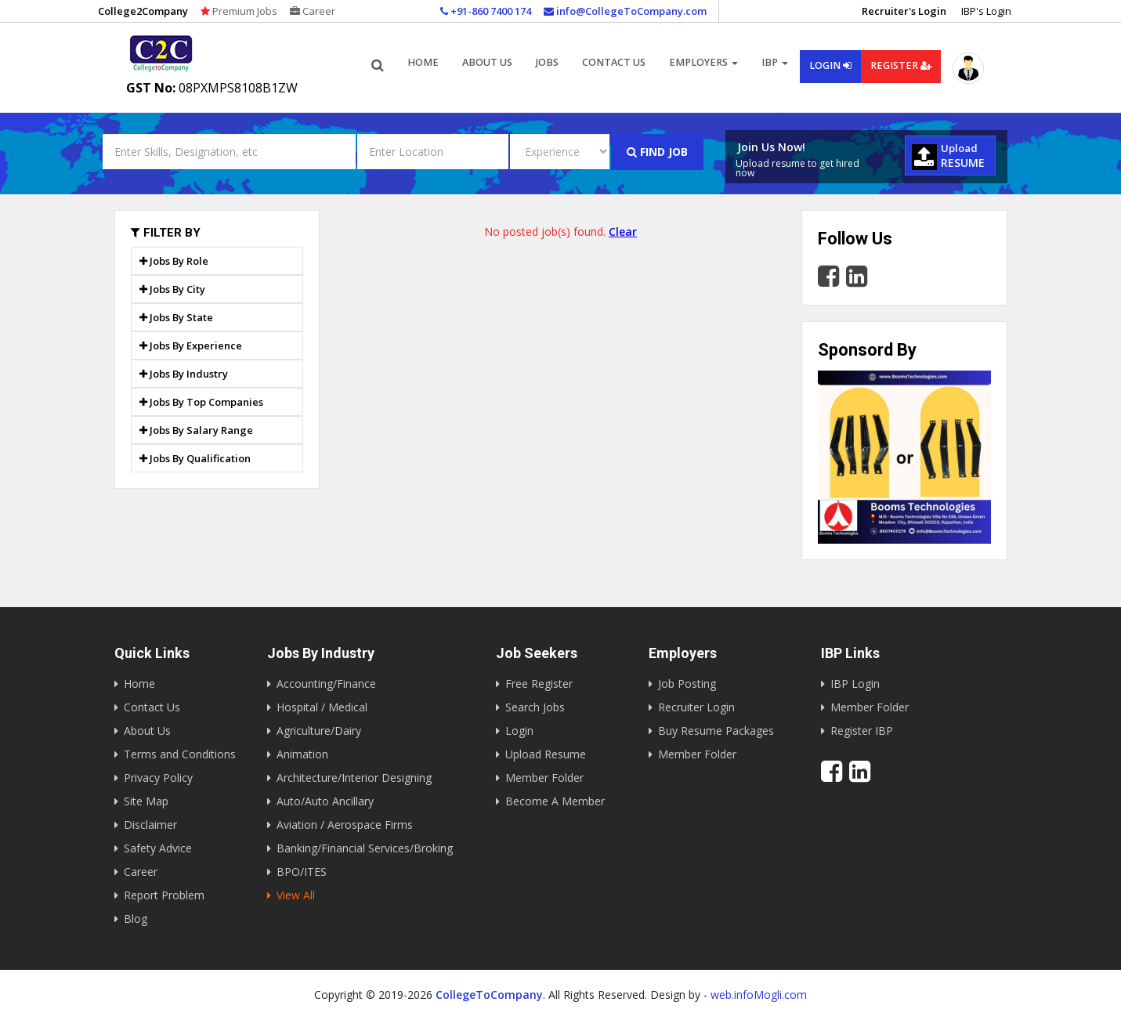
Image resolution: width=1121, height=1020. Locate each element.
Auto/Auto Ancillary (325, 801)
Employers (703, 62)
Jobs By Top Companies (201, 402)
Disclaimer (150, 824)
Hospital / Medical (322, 707)
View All (296, 895)
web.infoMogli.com (759, 994)
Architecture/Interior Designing (354, 777)
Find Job (657, 151)
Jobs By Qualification (195, 458)
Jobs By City (172, 289)
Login (830, 65)
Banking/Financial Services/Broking (365, 848)
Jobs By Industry (183, 374)
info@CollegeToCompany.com (625, 11)
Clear (623, 231)
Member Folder (544, 777)
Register (900, 65)
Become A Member (555, 801)
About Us (147, 730)
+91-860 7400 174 (485, 11)
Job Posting (687, 683)
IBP (774, 62)
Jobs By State (176, 317)
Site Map (146, 801)
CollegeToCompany (489, 994)
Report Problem (164, 895)
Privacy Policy (158, 777)
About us (487, 62)
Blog (135, 918)
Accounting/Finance (326, 683)
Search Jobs (535, 707)
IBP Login (855, 683)
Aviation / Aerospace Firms (345, 824)
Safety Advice (158, 848)
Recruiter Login (696, 707)
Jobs (547, 62)
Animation (302, 754)
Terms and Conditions (180, 754)
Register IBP (861, 730)
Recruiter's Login (904, 11)
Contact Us (613, 62)
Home (423, 62)
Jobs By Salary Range (196, 430)
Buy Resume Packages (716, 730)
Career (312, 11)
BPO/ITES (302, 871)
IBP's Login (986, 11)
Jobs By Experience (190, 345)
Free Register (539, 683)
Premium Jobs (239, 11)
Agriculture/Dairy (319, 730)
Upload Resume (545, 754)
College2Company (143, 11)
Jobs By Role (173, 261)
